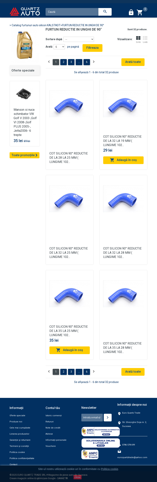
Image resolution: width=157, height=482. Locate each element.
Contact (13, 464)
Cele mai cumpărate (20, 428)
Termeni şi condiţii (19, 446)
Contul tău (53, 408)
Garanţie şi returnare (20, 440)
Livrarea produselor (19, 434)
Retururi (50, 421)
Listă (145, 39)
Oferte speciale (22, 70)
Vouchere (51, 446)
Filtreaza (92, 48)
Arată (49, 46)
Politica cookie (17, 452)
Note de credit (53, 428)
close (77, 477)
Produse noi (16, 421)
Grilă (138, 39)
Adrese (49, 434)
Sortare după (54, 39)
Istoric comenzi (54, 415)
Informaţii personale (56, 440)
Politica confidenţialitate (22, 458)
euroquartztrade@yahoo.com (132, 457)
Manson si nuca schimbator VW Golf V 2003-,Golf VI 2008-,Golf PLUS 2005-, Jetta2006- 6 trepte (25, 122)
